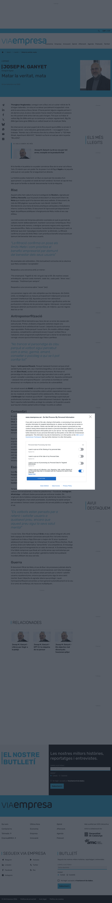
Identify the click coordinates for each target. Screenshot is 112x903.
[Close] (91, 417)
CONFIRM (41, 478)
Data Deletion (44, 486)
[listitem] (56, 445)
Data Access (56, 486)
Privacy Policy (67, 486)
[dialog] (56, 451)
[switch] (81, 449)
